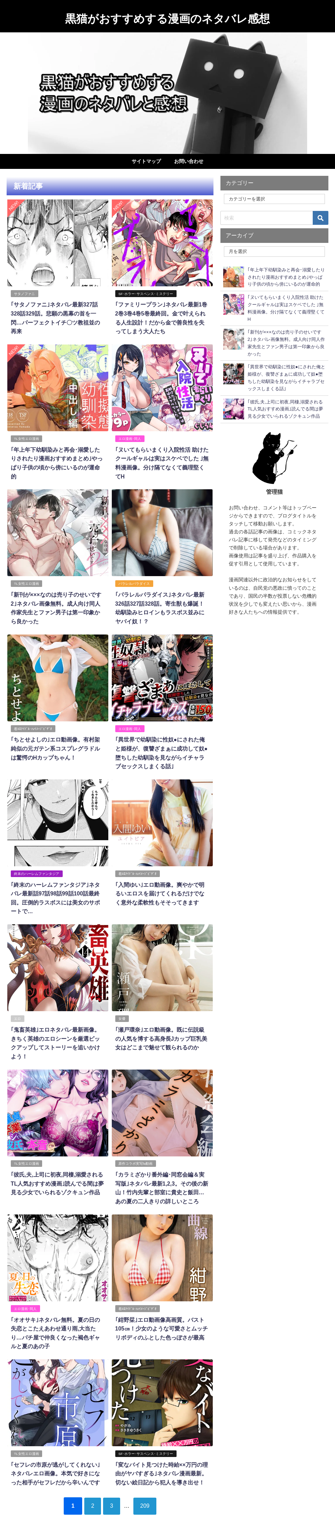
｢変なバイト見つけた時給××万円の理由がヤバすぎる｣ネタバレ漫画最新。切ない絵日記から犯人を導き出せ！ (161, 1469)
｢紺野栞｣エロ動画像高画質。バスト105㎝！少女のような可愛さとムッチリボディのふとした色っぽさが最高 (161, 1325)
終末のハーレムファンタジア (36, 871)
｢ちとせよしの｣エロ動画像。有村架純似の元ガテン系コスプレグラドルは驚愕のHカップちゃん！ (55, 747)
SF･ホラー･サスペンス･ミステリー (145, 293)
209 (146, 1501)
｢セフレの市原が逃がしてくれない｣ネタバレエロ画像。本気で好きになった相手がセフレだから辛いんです (55, 1469)
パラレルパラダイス (134, 582)
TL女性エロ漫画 (26, 438)
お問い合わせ (188, 161)
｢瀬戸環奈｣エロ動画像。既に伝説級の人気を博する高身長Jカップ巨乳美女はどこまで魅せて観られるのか (161, 1036)
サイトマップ (146, 161)
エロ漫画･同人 (129, 438)
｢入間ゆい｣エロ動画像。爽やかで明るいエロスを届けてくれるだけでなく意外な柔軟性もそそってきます (159, 891)
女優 (121, 1016)
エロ (17, 1016)
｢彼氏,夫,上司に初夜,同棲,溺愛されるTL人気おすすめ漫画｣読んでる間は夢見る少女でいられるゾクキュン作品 (57, 1180)
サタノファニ (24, 293)
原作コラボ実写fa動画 (135, 1160)
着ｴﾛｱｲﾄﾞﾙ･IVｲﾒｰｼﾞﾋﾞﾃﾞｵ (33, 727)
